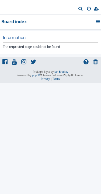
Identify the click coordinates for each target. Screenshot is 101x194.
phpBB (36, 75)
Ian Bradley (61, 71)
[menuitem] (80, 9)
